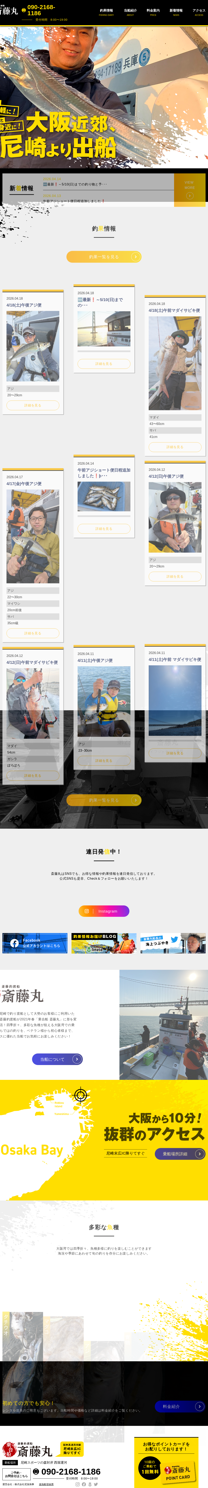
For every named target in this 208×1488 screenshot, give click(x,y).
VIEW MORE (190, 201)
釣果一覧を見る (104, 260)
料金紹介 (171, 1410)
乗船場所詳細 (175, 1157)
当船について (36, 1059)
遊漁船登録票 (46, 1484)
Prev (5, 97)
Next (202, 97)
